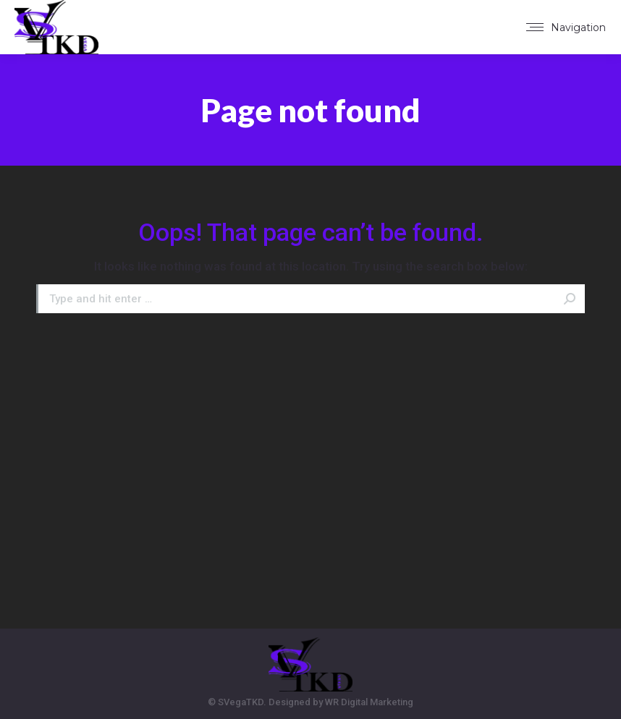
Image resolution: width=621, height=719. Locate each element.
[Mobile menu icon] (566, 27)
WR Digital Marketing (369, 702)
